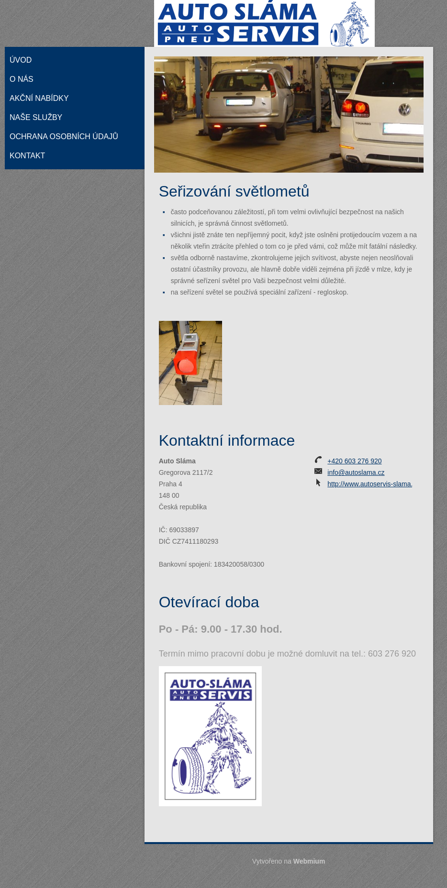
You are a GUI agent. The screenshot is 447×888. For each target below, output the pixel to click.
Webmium (309, 861)
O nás (22, 79)
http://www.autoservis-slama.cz (373, 484)
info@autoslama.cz (355, 472)
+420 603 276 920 (354, 461)
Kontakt (27, 156)
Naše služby (36, 117)
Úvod (21, 60)
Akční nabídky (39, 98)
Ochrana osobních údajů (64, 136)
